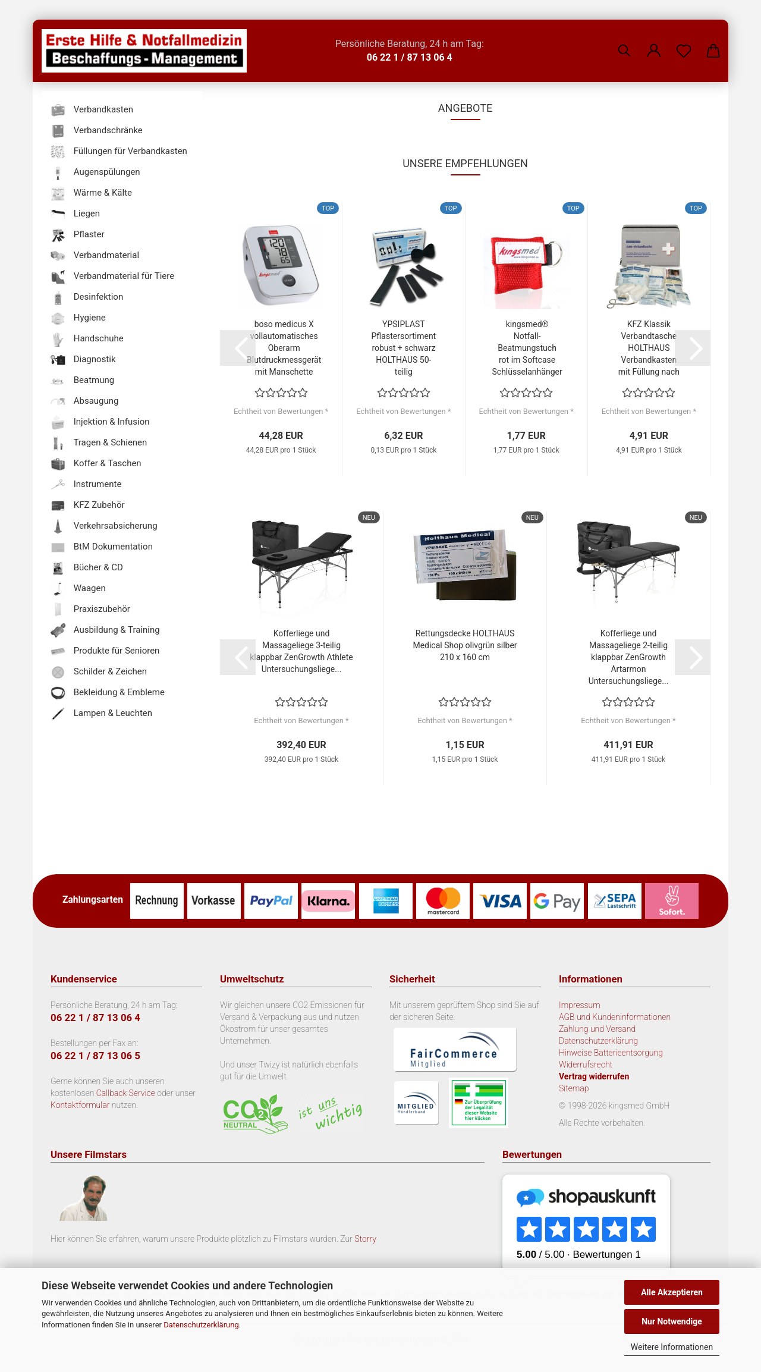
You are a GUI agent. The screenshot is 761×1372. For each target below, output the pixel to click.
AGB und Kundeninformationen (615, 1017)
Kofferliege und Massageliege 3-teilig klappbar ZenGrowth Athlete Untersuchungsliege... (301, 651)
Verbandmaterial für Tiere (112, 276)
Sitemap (574, 1088)
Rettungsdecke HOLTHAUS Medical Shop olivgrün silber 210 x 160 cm (465, 645)
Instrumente (86, 485)
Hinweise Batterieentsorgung (611, 1052)
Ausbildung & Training (105, 630)
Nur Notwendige (671, 1321)
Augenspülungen (95, 172)
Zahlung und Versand (597, 1029)
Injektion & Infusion (100, 422)
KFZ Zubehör (88, 505)
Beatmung (82, 380)
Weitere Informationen (672, 1347)
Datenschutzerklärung (201, 1324)
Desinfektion (87, 297)
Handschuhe (87, 339)
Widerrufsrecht (585, 1064)
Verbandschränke (97, 131)
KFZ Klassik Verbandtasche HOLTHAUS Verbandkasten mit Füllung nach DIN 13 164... (649, 348)
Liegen (75, 214)
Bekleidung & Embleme (108, 693)
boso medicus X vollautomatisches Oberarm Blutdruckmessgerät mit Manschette (284, 347)
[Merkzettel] (684, 42)
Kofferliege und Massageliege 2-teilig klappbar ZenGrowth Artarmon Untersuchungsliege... (629, 657)
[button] (654, 42)
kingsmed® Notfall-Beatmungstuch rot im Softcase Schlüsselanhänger (527, 347)
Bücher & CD (87, 568)
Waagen (78, 589)
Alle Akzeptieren (672, 1292)
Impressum (579, 1005)
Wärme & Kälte (91, 193)
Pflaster (78, 235)
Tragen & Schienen (99, 443)
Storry (365, 1239)
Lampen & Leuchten (101, 714)
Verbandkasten (92, 110)
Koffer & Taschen (96, 464)
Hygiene (78, 318)
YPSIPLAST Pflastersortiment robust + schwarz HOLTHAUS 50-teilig (404, 347)
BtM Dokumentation (102, 547)
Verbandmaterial (95, 256)
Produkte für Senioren (105, 651)
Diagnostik (83, 360)
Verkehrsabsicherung (104, 526)
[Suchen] (624, 42)
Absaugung (85, 401)
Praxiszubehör (90, 609)
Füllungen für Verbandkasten (119, 152)
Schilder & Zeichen (99, 672)
